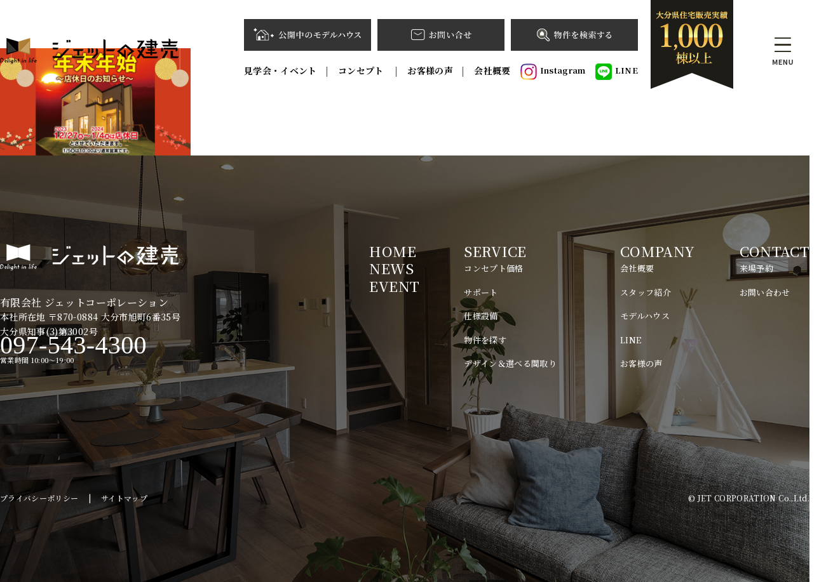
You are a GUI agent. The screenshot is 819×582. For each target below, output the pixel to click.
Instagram (553, 71)
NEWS (391, 268)
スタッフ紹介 (645, 292)
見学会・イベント (280, 70)
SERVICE (495, 251)
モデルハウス (645, 316)
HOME (392, 251)
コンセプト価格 (493, 268)
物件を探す (485, 340)
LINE (616, 71)
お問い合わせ (765, 292)
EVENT (394, 286)
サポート (480, 292)
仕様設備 (480, 316)
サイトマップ (124, 498)
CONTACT (774, 251)
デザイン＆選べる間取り (510, 363)
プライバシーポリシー (39, 498)
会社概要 (492, 70)
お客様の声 (430, 70)
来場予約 (756, 268)
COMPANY (657, 251)
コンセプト (362, 70)
